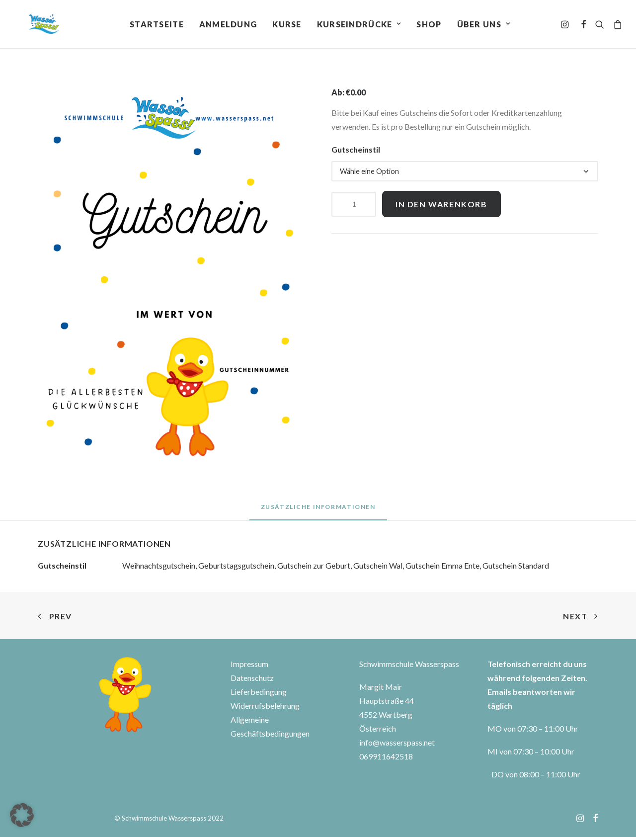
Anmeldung (228, 25)
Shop (428, 25)
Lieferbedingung (259, 691)
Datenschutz (252, 677)
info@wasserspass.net (397, 742)
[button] (22, 815)
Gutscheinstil (355, 149)
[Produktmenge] (353, 204)
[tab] (318, 510)
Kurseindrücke (359, 25)
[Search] (600, 26)
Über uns (483, 25)
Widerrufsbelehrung (265, 705)
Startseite (157, 25)
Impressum (249, 664)
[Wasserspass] (34, 25)
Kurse (286, 25)
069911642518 (386, 756)
